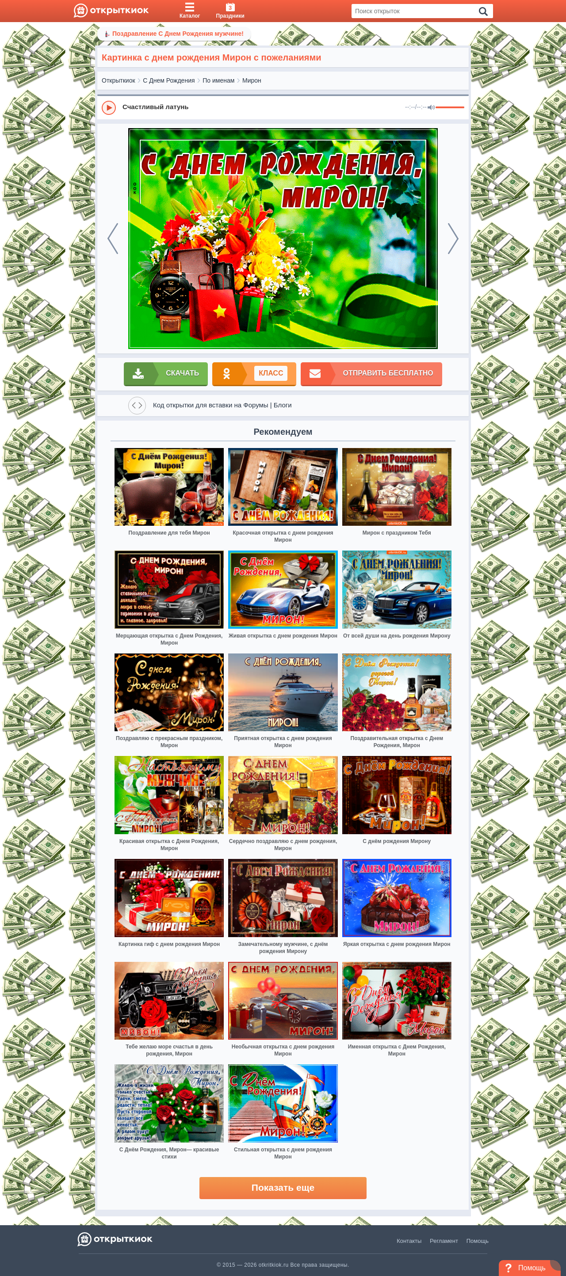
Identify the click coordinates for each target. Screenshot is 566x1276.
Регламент (444, 1241)
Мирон (251, 80)
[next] (453, 238)
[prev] (112, 238)
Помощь (478, 1241)
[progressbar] (450, 108)
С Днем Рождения (169, 80)
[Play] (109, 108)
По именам (218, 80)
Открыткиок (118, 80)
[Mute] (431, 107)
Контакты (409, 1241)
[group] (283, 107)
